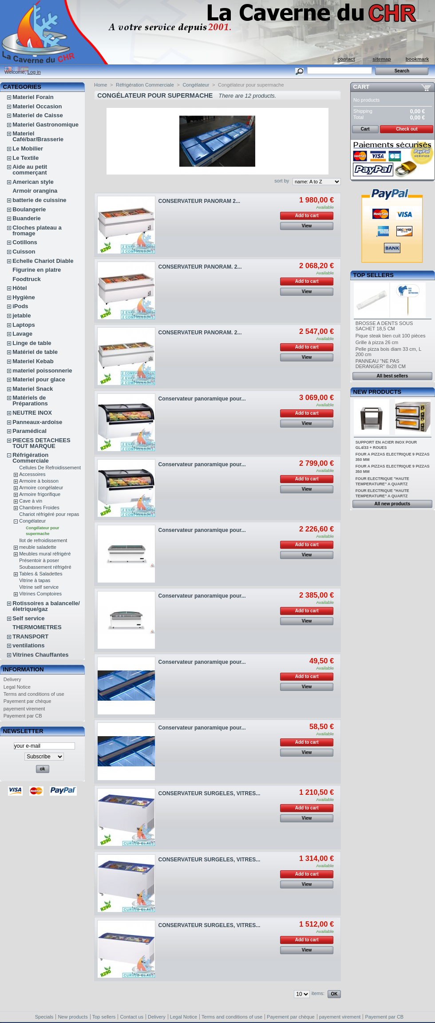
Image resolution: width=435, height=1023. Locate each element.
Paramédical (29, 431)
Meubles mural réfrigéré (45, 553)
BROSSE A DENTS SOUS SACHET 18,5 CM (384, 326)
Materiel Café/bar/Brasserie (37, 136)
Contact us (131, 1016)
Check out (406, 129)
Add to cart (307, 215)
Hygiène (23, 297)
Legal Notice (17, 687)
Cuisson (23, 251)
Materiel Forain (32, 97)
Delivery (12, 679)
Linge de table (31, 343)
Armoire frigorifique (39, 494)
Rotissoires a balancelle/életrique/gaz (46, 606)
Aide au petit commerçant (29, 169)
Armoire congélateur (41, 487)
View (307, 225)
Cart (361, 86)
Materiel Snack (32, 388)
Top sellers (373, 275)
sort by (281, 180)
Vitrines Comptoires (40, 593)
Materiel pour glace (38, 379)
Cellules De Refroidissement (50, 467)
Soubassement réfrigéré (45, 567)
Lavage (22, 333)
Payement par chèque (27, 701)
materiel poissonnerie (42, 370)
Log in (34, 72)
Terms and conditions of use (34, 694)
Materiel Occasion (37, 106)
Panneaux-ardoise (37, 422)
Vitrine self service (39, 587)
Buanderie (26, 218)
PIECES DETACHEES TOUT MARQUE (41, 443)
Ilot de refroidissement (43, 540)
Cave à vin (30, 501)
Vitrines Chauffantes (40, 654)
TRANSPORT (30, 636)
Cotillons (24, 242)
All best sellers (392, 375)
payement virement (24, 708)
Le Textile (25, 158)
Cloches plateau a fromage (37, 230)
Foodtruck (26, 279)
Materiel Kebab (32, 361)
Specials (44, 1016)
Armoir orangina (34, 190)
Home (100, 84)
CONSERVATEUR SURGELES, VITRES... (209, 793)
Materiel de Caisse (37, 115)
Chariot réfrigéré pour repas (49, 514)
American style (33, 181)
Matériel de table (35, 352)
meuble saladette (37, 547)
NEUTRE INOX (32, 412)
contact (346, 59)
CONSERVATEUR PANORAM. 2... (200, 267)
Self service (28, 618)
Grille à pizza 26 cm (377, 342)
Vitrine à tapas (34, 580)
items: (318, 993)
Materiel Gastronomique (45, 124)
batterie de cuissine (39, 200)
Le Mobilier (27, 148)
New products (377, 392)
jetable (21, 315)
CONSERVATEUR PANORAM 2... (199, 201)
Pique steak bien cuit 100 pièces (391, 335)
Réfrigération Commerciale (30, 458)
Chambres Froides (39, 507)
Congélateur (32, 520)
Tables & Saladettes (40, 573)
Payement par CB (23, 715)
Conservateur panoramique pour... (202, 399)
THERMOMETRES (37, 627)
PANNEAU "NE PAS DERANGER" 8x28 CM (381, 363)
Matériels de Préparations (29, 400)
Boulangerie (29, 209)
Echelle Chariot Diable (42, 261)
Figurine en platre (36, 269)
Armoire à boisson (39, 481)
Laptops (23, 324)
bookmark (417, 59)
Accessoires (32, 474)
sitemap (381, 59)
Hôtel (19, 288)
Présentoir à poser (39, 560)
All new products (392, 503)
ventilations (28, 645)
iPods (20, 306)
